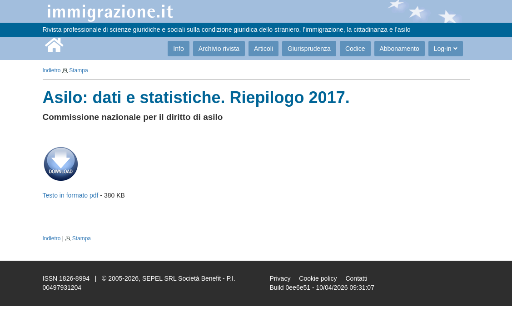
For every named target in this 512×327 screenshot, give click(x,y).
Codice (355, 48)
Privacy (280, 278)
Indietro (52, 70)
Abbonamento (399, 48)
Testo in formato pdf (71, 195)
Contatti (356, 278)
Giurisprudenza (309, 48)
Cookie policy (318, 278)
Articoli (263, 48)
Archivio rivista (219, 48)
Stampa (78, 70)
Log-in (445, 48)
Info (178, 48)
